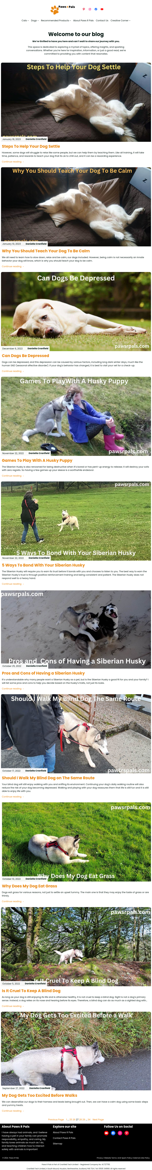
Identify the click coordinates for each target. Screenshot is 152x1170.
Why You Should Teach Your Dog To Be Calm (46, 251)
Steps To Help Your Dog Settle (31, 146)
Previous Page (56, 1119)
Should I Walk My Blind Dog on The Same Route (49, 778)
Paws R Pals (14, 1158)
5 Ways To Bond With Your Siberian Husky (44, 565)
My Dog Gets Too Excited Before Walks (40, 1095)
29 (83, 1119)
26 (74, 1119)
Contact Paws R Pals (64, 1138)
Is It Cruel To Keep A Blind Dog (32, 991)
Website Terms (110, 1158)
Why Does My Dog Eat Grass (30, 886)
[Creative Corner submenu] (120, 20)
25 (70, 1119)
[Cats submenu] (25, 20)
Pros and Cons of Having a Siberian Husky (44, 673)
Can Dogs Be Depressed (26, 355)
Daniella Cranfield (36, 139)
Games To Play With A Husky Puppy (37, 460)
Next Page (98, 1119)
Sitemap (57, 1143)
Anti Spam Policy (125, 1158)
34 (89, 1119)
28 (80, 1119)
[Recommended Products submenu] (56, 20)
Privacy (100, 1158)
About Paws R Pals (63, 1132)
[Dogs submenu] (35, 20)
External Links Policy (141, 1158)
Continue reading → (13, 161)
